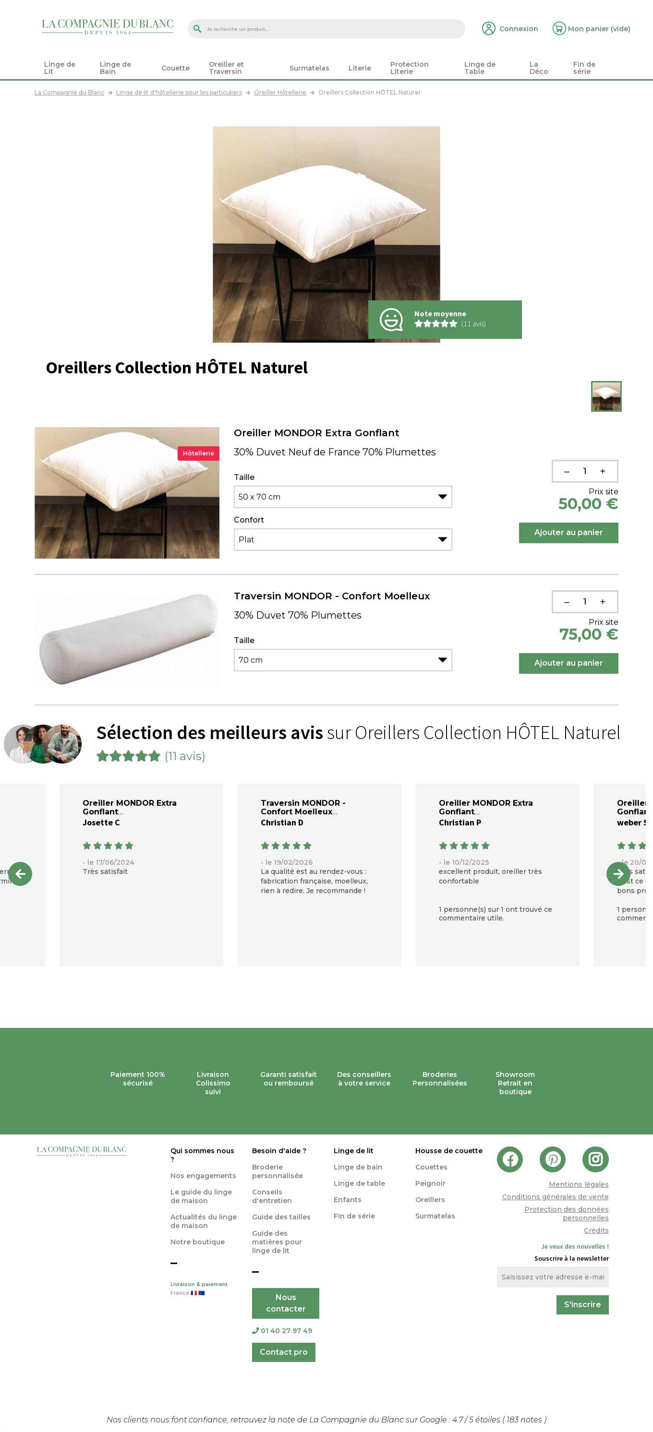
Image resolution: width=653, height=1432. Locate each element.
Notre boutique (197, 1242)
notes (525, 1419)
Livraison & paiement (204, 1289)
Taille (244, 477)
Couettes (431, 1167)
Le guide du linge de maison (201, 1196)
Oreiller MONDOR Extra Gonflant (316, 433)
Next (618, 874)
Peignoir (430, 1183)
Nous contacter (286, 1303)
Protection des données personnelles (566, 1213)
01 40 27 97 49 (282, 1330)
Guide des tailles (281, 1217)
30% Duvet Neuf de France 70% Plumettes (335, 452)
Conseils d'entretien (272, 1196)
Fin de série (354, 1216)
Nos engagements (203, 1175)
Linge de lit (354, 1150)
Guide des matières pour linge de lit (277, 1242)
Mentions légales (579, 1184)
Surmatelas (435, 1216)
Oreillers (430, 1199)
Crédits (596, 1230)
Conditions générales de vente (555, 1197)
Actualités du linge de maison (203, 1221)
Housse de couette (449, 1150)
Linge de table (359, 1183)
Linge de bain (358, 1167)
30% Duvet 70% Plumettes (298, 615)
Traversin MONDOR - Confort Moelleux (332, 596)
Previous (20, 874)
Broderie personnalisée (277, 1171)
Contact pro (284, 1352)
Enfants (348, 1199)
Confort (249, 520)
